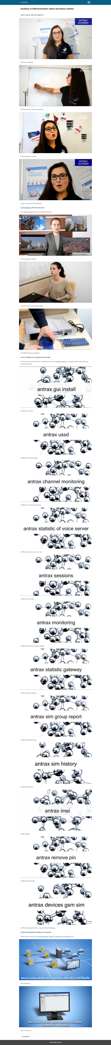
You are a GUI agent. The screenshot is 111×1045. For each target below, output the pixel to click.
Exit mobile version (55, 1042)
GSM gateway (59, 936)
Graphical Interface (61, 361)
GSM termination (25, 207)
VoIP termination (43, 936)
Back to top (86, 1037)
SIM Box (51, 936)
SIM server (68, 936)
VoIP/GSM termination (27, 932)
